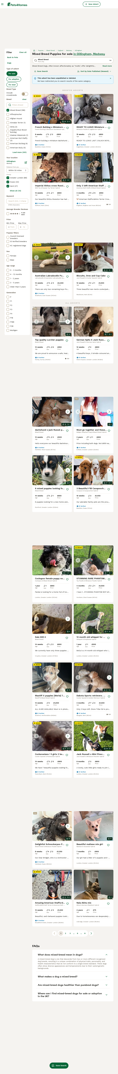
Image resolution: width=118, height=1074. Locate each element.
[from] (12, 227)
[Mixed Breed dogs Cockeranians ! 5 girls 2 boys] (52, 736)
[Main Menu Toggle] (2, 4)
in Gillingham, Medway (89, 54)
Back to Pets (12, 57)
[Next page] (91, 933)
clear (24, 99)
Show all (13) (15, 191)
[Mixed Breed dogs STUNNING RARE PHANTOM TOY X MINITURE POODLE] (93, 560)
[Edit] (26, 162)
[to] (24, 227)
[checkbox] (8, 110)
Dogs (9, 63)
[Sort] (94, 71)
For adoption (14, 79)
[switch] (25, 94)
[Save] (67, 128)
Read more (107, 66)
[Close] (110, 78)
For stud (12, 85)
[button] (93, 109)
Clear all (23, 52)
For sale (12, 74)
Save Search (41, 71)
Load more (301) (20, 152)
